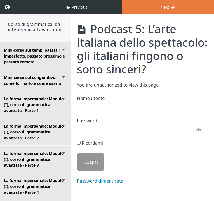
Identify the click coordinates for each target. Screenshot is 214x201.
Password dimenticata (100, 181)
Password (87, 121)
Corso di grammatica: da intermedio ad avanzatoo (34, 27)
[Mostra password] (198, 130)
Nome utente (91, 98)
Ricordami (90, 143)
